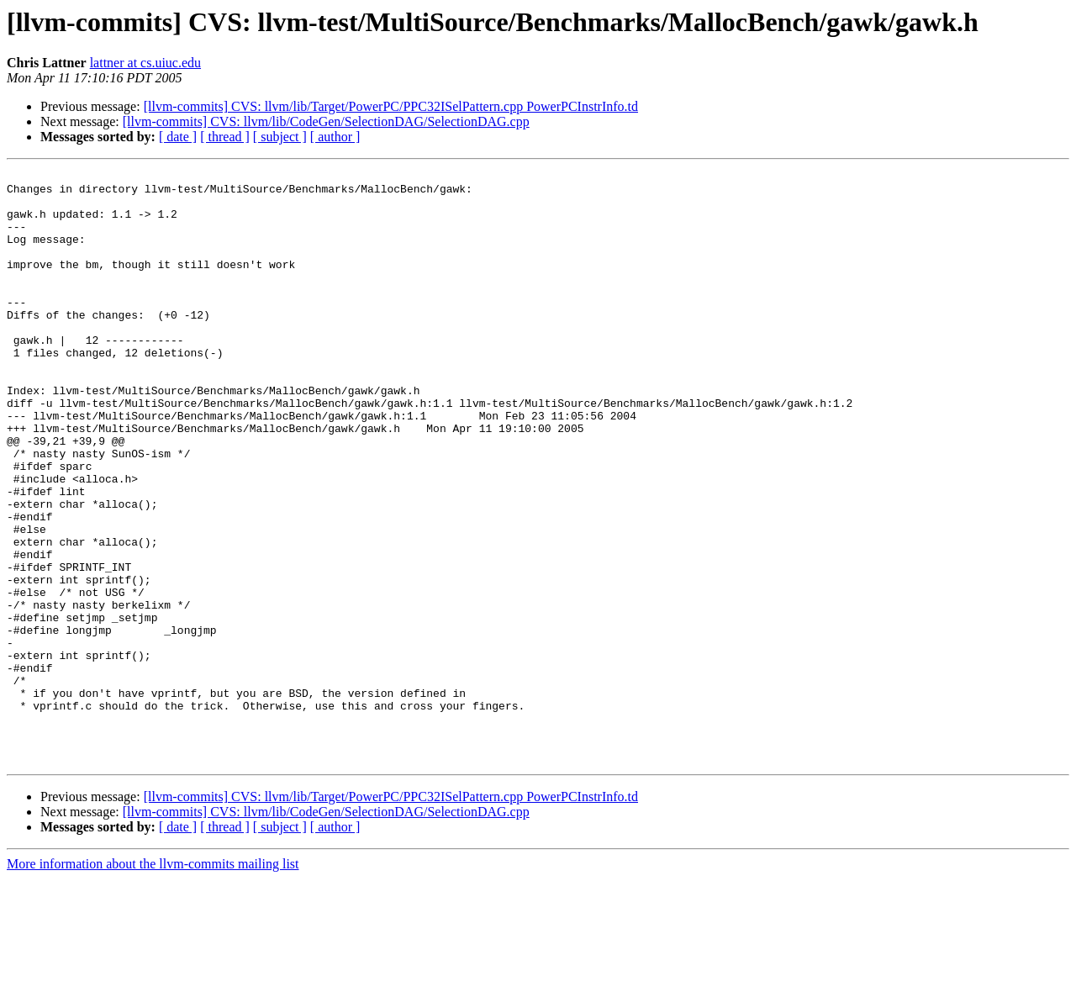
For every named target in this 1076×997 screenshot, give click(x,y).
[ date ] (178, 136)
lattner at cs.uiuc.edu (145, 62)
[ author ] (335, 136)
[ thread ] (225, 136)
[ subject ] (280, 136)
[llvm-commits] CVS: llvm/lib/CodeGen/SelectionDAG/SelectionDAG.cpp (326, 121)
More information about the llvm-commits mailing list (153, 982)
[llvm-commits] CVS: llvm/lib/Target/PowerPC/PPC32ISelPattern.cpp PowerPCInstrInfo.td (391, 106)
